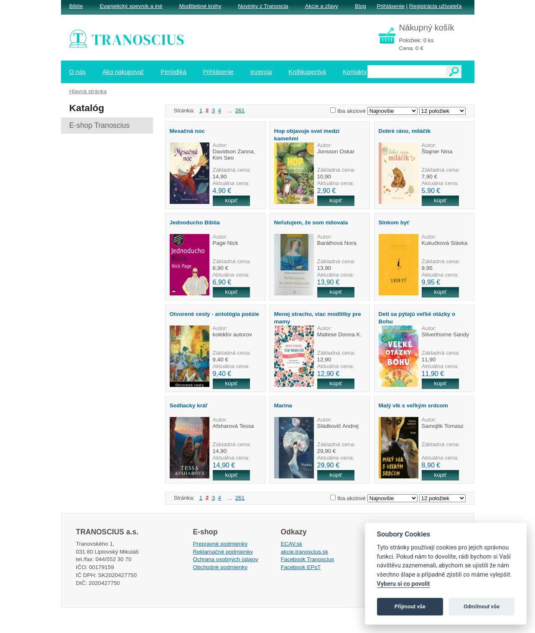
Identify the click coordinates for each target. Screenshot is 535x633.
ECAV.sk (292, 544)
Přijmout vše (410, 606)
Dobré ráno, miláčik (405, 131)
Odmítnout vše (481, 606)
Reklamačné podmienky (223, 552)
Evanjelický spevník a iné (130, 6)
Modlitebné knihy (200, 6)
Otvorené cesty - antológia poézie (214, 314)
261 (240, 110)
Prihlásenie (390, 6)
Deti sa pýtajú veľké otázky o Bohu (417, 317)
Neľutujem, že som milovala (311, 222)
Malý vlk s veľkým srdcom (413, 405)
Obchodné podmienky (220, 567)
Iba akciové (351, 111)
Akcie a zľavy (321, 6)
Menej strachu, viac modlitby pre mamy (317, 317)
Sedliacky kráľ (189, 405)
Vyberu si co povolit (403, 583)
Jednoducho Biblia (195, 222)
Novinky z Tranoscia (263, 6)
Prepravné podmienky (220, 544)
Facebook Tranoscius (307, 559)
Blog (360, 6)
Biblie (76, 6)
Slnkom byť (394, 222)
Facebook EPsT (301, 567)
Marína (283, 405)
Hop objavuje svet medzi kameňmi (307, 134)
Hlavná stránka (88, 91)
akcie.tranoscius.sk (305, 552)
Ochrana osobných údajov (225, 559)
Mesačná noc (187, 131)
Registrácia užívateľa (435, 6)
